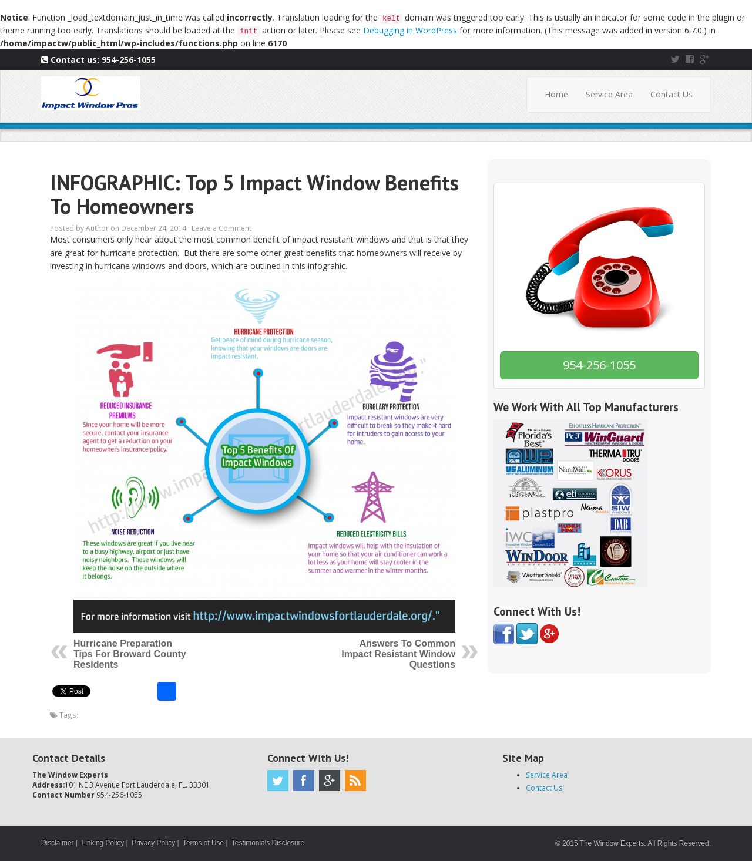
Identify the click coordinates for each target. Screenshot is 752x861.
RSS (355, 780)
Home (556, 94)
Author (97, 228)
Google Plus (329, 780)
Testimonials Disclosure (267, 843)
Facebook (303, 780)
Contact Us (671, 94)
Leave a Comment (221, 228)
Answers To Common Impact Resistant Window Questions (398, 654)
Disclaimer (57, 843)
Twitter (277, 780)
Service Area (609, 94)
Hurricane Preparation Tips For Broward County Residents (129, 654)
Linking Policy (103, 843)
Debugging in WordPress (410, 30)
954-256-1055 (129, 59)
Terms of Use (203, 843)
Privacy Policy (153, 843)
